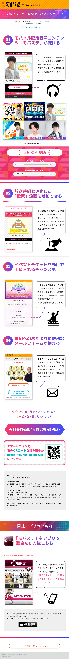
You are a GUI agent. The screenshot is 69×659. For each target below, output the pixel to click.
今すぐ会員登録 (27, 27)
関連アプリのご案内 (40, 27)
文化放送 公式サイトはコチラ (34, 646)
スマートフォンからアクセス (41, 21)
